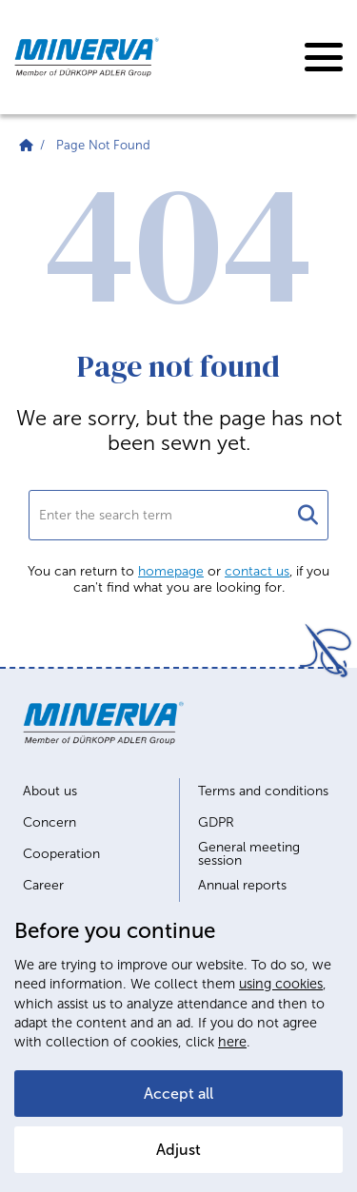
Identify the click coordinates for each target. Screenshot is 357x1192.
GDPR (216, 823)
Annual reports (242, 885)
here (232, 1041)
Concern (49, 823)
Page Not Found (103, 145)
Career (43, 885)
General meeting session (249, 854)
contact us (257, 571)
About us (50, 791)
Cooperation (61, 854)
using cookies (281, 983)
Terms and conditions (263, 791)
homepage (171, 571)
